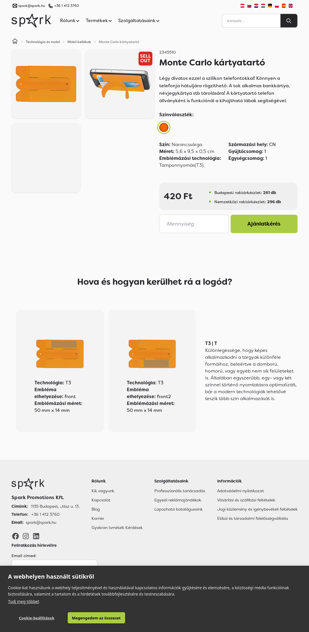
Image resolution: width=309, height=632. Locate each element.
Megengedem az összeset (96, 618)
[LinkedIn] (36, 535)
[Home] (14, 42)
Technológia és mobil (43, 42)
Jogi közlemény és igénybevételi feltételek (257, 509)
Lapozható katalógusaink (178, 509)
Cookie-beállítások (37, 618)
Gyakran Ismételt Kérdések (117, 527)
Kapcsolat (101, 500)
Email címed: (23, 555)
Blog (96, 509)
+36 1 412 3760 (66, 5)
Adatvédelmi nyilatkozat (240, 490)
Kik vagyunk (103, 490)
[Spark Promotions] (31, 21)
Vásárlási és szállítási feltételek (246, 500)
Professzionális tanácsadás (179, 490)
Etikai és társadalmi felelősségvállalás (252, 518)
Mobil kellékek (79, 42)
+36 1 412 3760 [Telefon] (45, 514)
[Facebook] (15, 535)
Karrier (98, 518)
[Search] (289, 21)
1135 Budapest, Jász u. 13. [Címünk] (55, 506)
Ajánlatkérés (264, 223)
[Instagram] (26, 535)
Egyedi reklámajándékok (177, 500)
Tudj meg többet (23, 601)
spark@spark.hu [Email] (41, 522)
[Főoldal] (45, 484)
